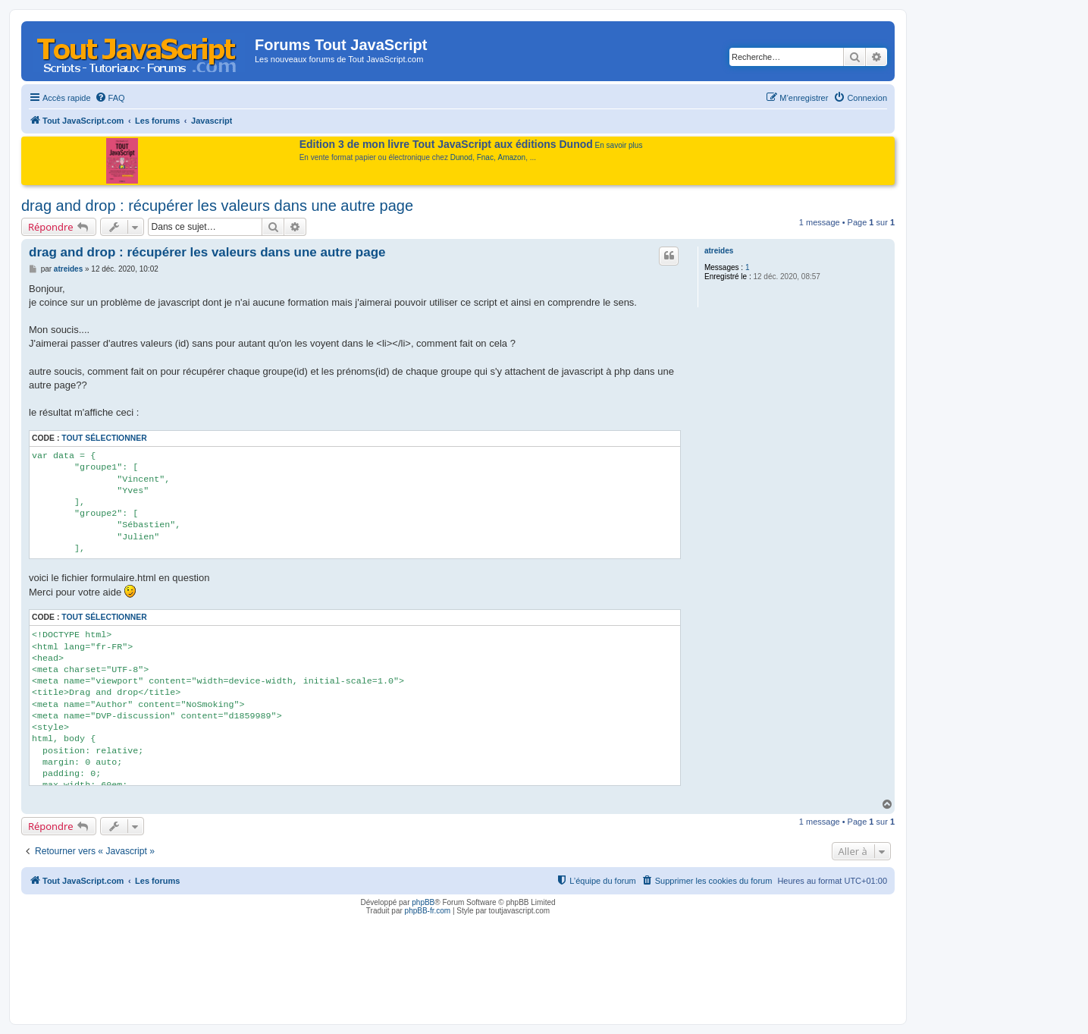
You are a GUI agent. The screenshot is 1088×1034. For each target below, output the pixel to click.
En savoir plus (619, 145)
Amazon (512, 157)
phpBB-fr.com (428, 911)
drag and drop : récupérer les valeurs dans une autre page (217, 205)
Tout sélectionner (103, 438)
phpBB (423, 902)
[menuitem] (110, 98)
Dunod (461, 157)
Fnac (485, 157)
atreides (718, 251)
